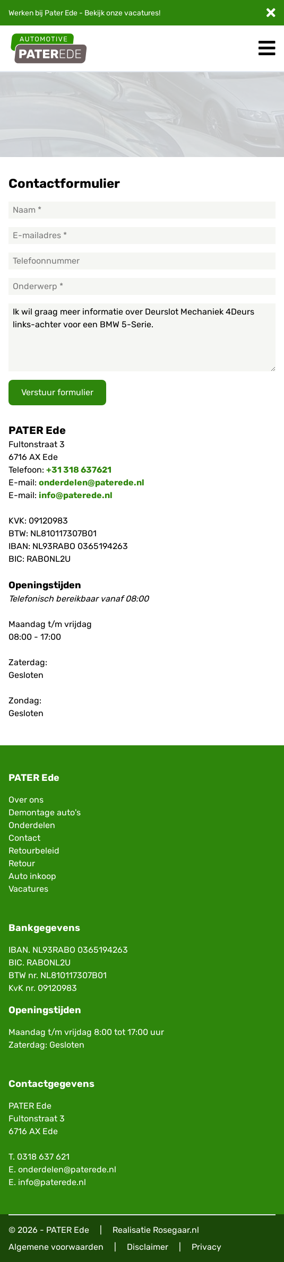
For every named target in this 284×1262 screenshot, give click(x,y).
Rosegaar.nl (176, 1230)
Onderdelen (31, 825)
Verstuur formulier (57, 392)
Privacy (206, 1247)
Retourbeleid (33, 851)
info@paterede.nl (76, 495)
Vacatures (28, 889)
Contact (24, 838)
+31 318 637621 (78, 470)
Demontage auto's (44, 812)
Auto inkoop (32, 876)
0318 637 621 (43, 1157)
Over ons (26, 800)
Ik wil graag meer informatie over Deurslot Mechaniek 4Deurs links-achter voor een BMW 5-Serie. (142, 337)
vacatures (141, 13)
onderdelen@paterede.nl (91, 482)
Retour (21, 863)
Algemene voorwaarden (56, 1247)
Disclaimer (147, 1247)
